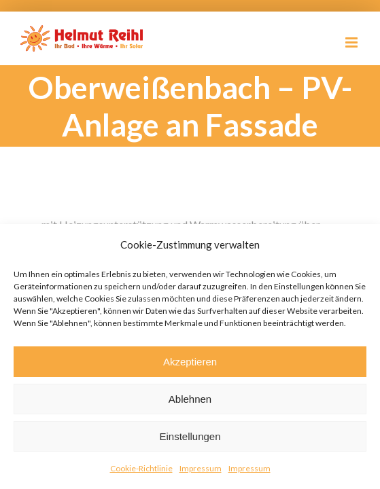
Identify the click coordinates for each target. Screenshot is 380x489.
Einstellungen (189, 436)
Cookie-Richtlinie (141, 468)
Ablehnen (190, 399)
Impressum (200, 468)
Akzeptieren (190, 361)
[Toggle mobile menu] (352, 42)
